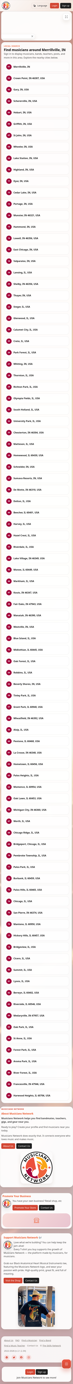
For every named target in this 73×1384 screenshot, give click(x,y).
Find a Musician (29, 1340)
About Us (8, 1146)
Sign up (65, 5)
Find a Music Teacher (14, 1345)
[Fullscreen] (66, 16)
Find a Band (45, 1340)
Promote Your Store (25, 1207)
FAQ (17, 1340)
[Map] (66, 1364)
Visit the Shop (13, 1280)
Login (54, 5)
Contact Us (24, 1146)
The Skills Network (51, 1345)
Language (40, 5)
